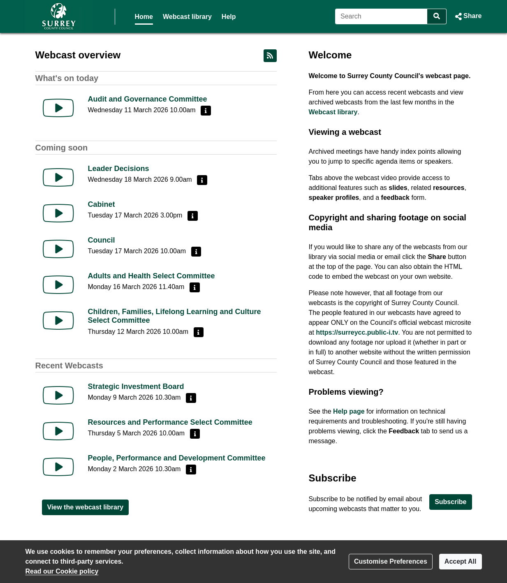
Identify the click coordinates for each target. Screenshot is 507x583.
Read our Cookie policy (62, 571)
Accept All (460, 561)
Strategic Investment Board (136, 386)
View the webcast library (85, 507)
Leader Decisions (118, 168)
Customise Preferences (390, 561)
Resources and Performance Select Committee (170, 422)
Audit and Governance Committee (147, 99)
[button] (467, 16)
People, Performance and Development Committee (177, 458)
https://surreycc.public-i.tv (357, 332)
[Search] (381, 16)
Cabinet (101, 204)
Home (144, 16)
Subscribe (450, 501)
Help (229, 16)
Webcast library (187, 16)
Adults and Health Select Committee (151, 276)
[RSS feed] (270, 55)
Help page (348, 411)
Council (101, 240)
